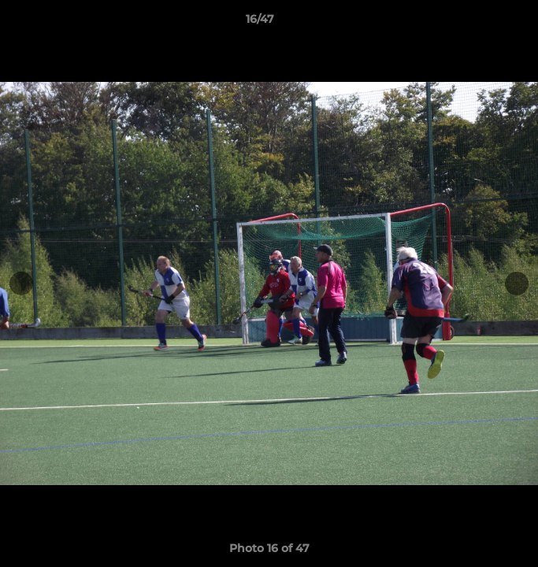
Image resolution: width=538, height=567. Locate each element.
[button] (481, 23)
